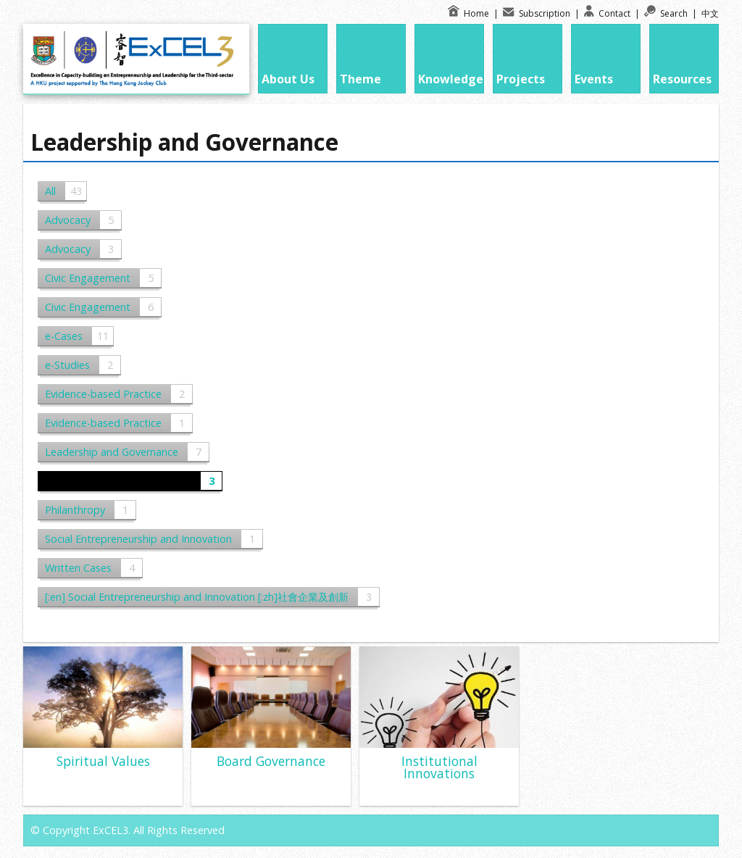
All (65, 191)
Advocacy (83, 220)
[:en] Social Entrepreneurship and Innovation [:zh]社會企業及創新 (212, 597)
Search (667, 13)
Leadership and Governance (127, 452)
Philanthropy (90, 510)
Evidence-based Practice (118, 394)
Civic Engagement (103, 278)
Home (469, 13)
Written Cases (93, 568)
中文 (710, 13)
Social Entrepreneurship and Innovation (153, 539)
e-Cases (79, 336)
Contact (608, 13)
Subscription (537, 13)
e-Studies (82, 365)
